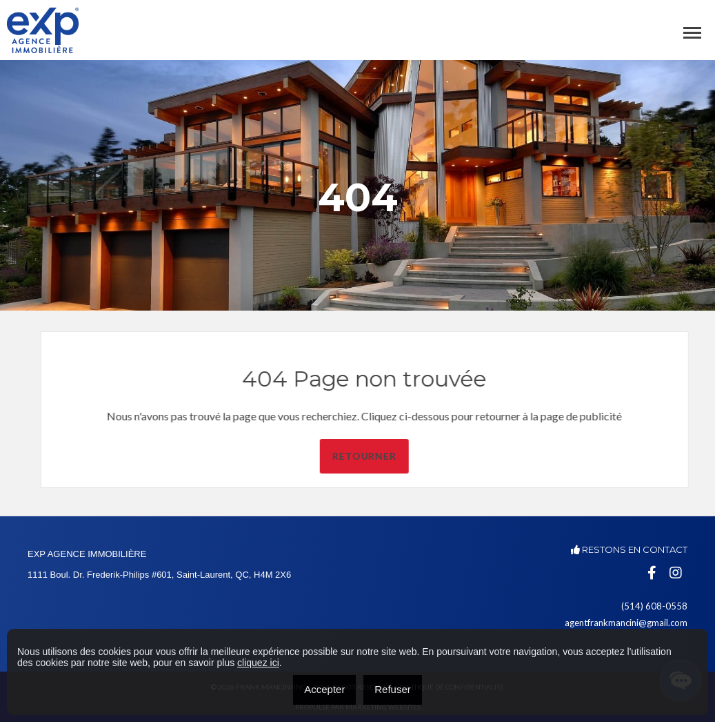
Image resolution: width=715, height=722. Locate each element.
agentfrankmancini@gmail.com (626, 622)
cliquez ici (258, 662)
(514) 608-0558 (654, 606)
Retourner (396, 456)
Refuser (392, 689)
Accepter (324, 689)
